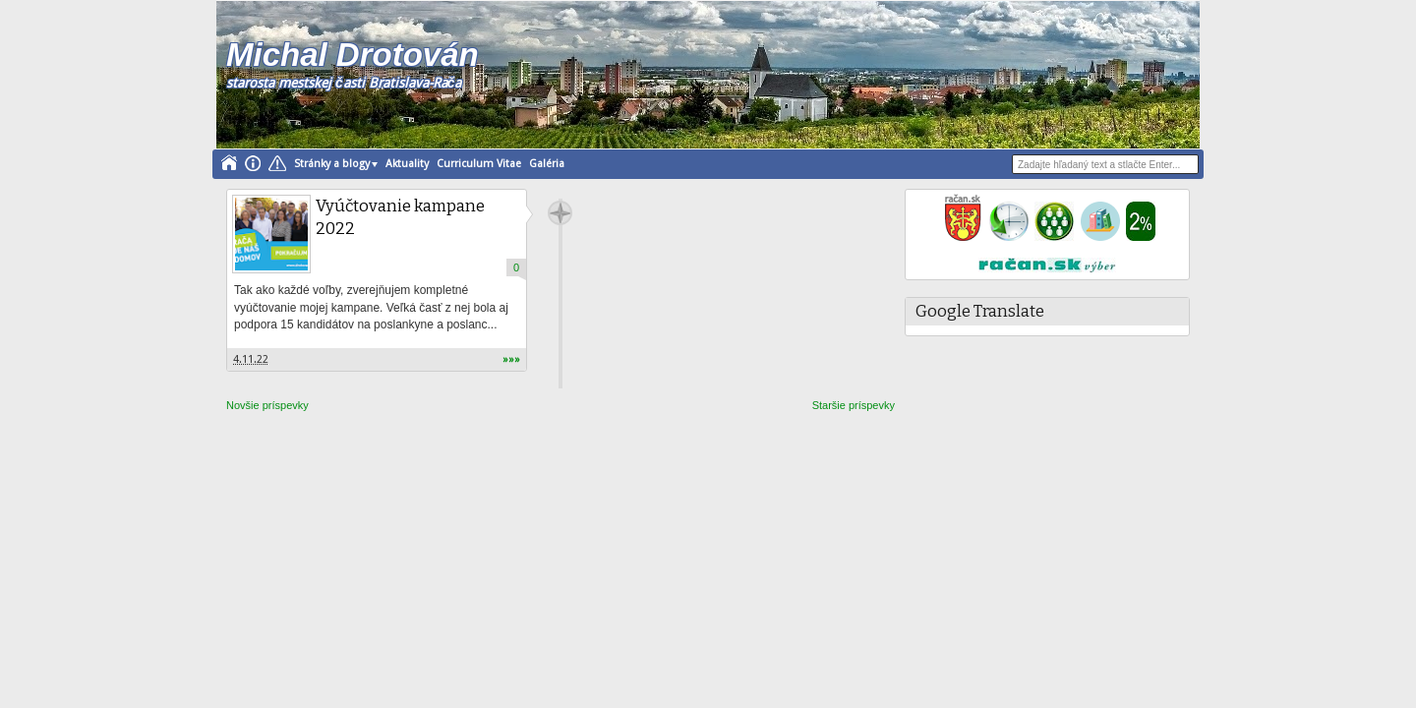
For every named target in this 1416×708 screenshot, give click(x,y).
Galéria (546, 163)
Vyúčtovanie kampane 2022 (400, 217)
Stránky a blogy (332, 163)
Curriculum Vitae (479, 163)
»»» (511, 359)
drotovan (560, 213)
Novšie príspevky (267, 405)
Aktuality (407, 163)
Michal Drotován (352, 54)
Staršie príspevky (853, 405)
